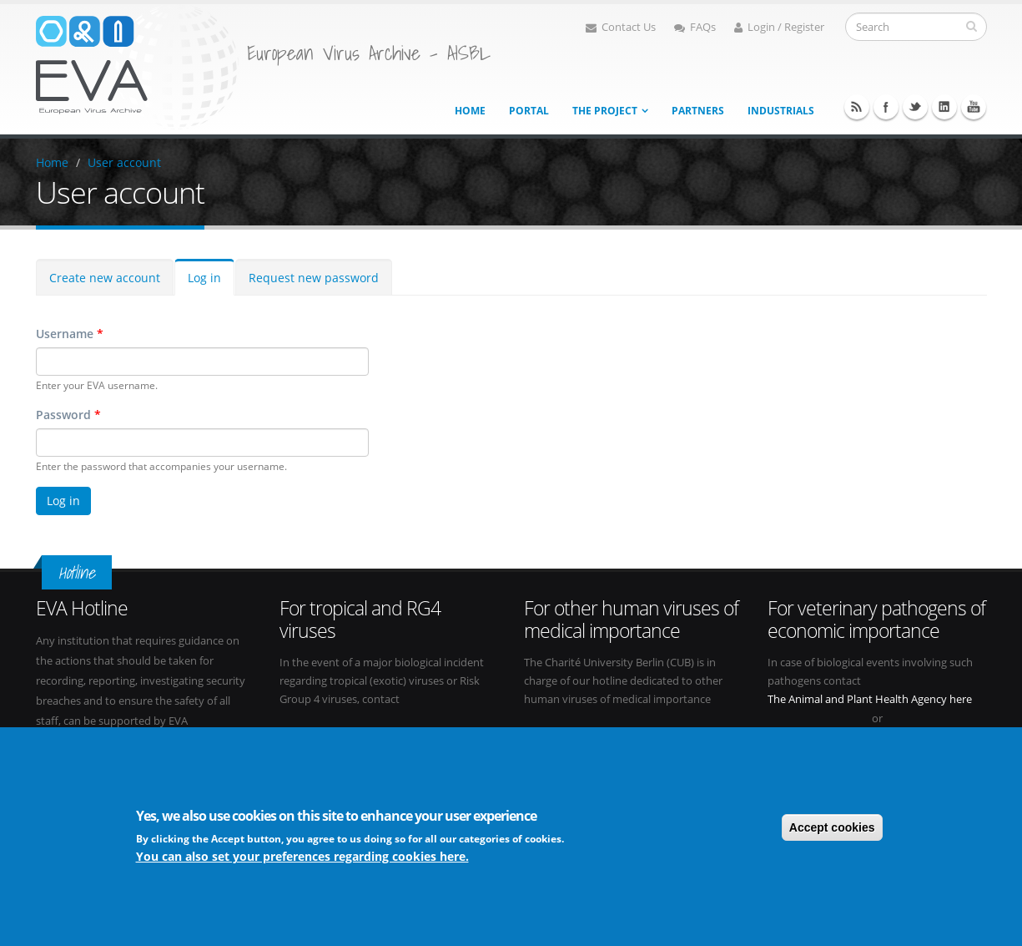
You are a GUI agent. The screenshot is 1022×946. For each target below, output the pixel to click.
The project (604, 111)
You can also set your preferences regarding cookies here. (302, 858)
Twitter (915, 106)
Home (470, 111)
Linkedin (944, 106)
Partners (698, 111)
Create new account (104, 278)
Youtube (973, 106)
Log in (204, 278)
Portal (529, 111)
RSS (856, 106)
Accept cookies (832, 828)
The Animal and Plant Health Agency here (870, 699)
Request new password (314, 278)
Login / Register (779, 27)
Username (69, 333)
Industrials (781, 111)
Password (68, 414)
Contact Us (621, 27)
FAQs (695, 27)
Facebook (886, 106)
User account (124, 162)
